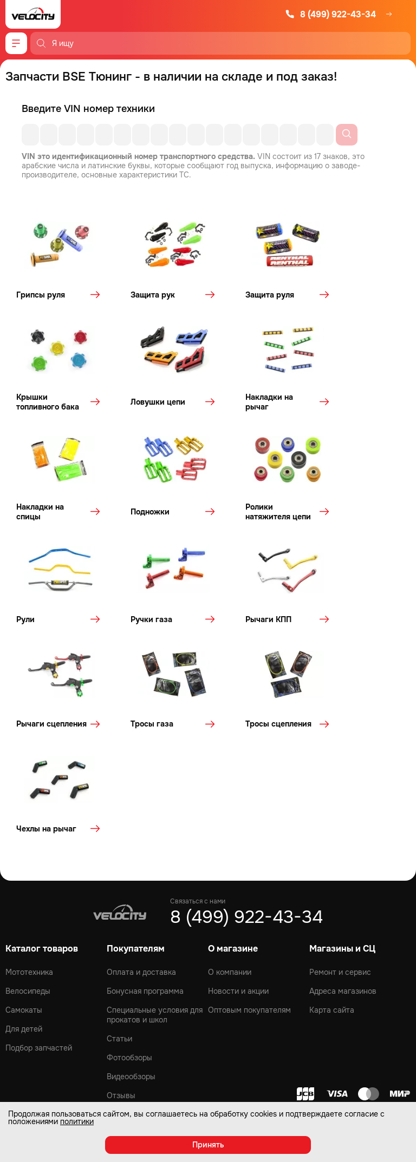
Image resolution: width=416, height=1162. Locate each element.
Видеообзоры (131, 896)
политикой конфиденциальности (148, 1035)
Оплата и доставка (141, 792)
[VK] (179, 954)
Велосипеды (27, 811)
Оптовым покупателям (249, 830)
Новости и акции (238, 811)
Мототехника (29, 792)
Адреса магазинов (342, 811)
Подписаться (362, 998)
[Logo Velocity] (33, 14)
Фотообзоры (129, 877)
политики (77, 1121)
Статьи (119, 858)
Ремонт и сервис (340, 792)
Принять (208, 1145)
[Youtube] (208, 954)
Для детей (23, 849)
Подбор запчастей (38, 868)
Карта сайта (331, 830)
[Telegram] (237, 954)
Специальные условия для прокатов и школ (155, 834)
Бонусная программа (145, 811)
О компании (229, 792)
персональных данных (164, 1021)
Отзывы (121, 915)
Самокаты (23, 830)
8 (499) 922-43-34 (330, 14)
